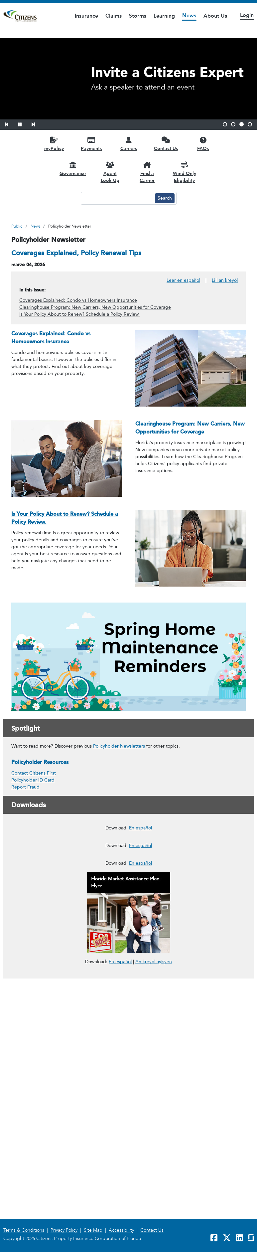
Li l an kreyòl (225, 280)
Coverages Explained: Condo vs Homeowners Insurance (78, 300)
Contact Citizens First (33, 773)
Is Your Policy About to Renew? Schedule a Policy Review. (79, 314)
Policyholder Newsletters (119, 746)
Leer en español (183, 280)
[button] (11, 123)
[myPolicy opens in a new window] (54, 143)
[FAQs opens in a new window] (203, 143)
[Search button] (165, 198)
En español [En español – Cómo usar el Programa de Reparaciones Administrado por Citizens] (140, 909)
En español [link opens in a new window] (120, 1204)
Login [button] (247, 15)
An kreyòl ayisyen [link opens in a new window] (153, 1204)
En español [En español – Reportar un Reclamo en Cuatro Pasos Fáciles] (140, 1106)
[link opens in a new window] (128, 859)
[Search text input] (117, 198)
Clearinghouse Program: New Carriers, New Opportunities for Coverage (95, 307)
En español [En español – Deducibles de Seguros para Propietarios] (140, 1007)
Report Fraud (25, 787)
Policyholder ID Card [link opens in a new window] (33, 780)
